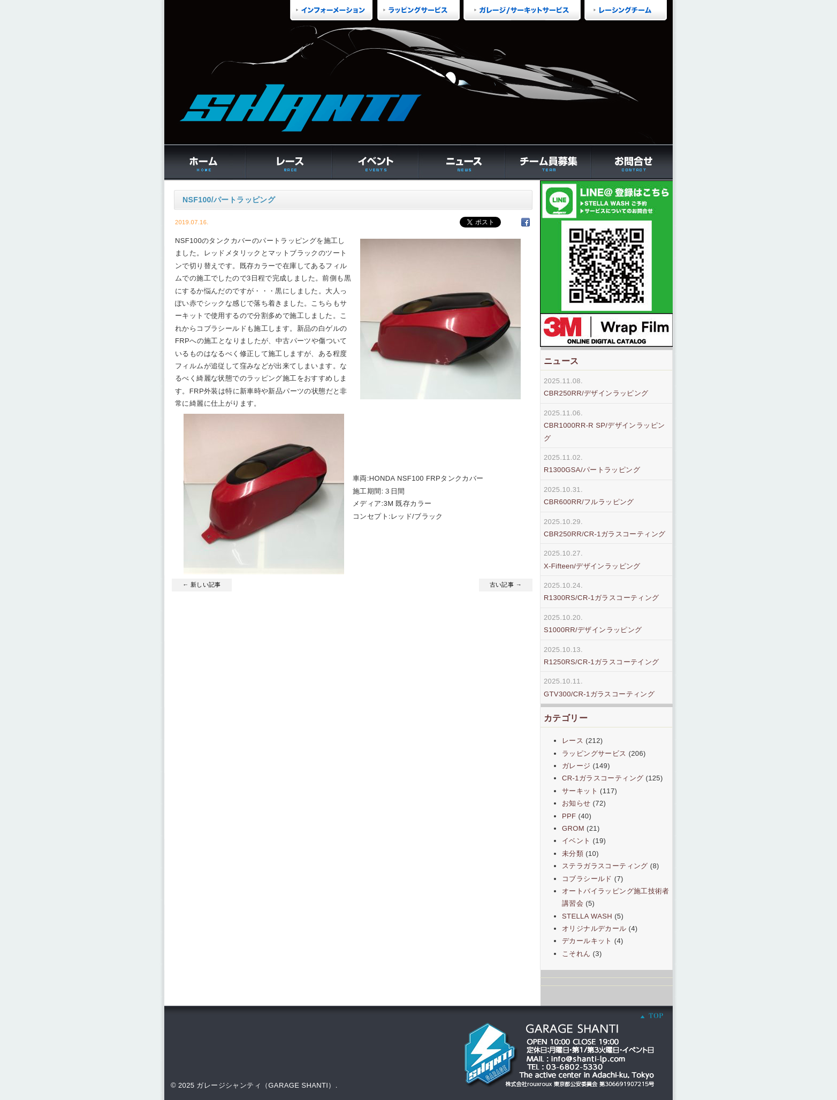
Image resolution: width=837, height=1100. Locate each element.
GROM (573, 828)
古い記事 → (506, 584)
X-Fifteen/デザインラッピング (592, 566)
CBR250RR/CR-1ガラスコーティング (604, 534)
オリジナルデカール (594, 928)
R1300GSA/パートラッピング (592, 470)
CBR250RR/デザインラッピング (596, 393)
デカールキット (587, 941)
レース (572, 741)
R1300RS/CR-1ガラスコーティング (601, 598)
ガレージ (576, 766)
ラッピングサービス (594, 753)
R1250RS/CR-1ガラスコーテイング (601, 662)
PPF (569, 816)
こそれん (576, 954)
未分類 (572, 853)
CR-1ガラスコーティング (602, 778)
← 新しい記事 (201, 584)
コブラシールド (587, 879)
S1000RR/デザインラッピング (593, 630)
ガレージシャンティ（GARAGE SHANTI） (265, 1085)
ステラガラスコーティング (605, 866)
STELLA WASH (587, 916)
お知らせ (576, 803)
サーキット (580, 791)
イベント (576, 841)
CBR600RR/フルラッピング (589, 502)
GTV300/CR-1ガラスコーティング (599, 694)
